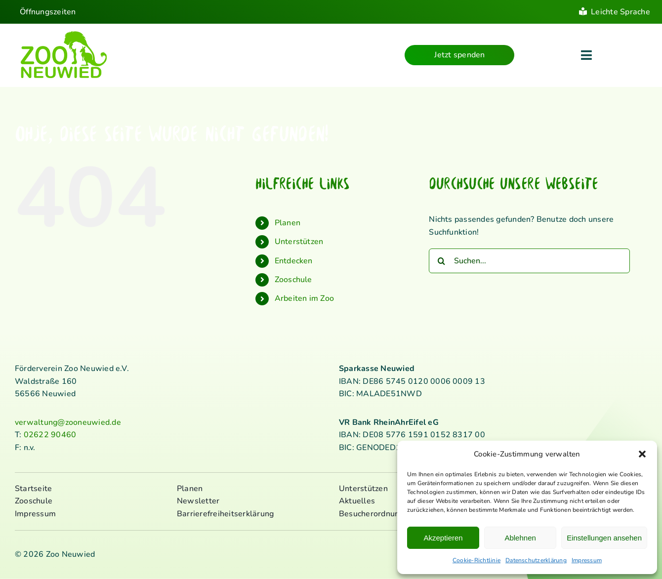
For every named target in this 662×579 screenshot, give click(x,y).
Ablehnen (520, 538)
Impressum (587, 560)
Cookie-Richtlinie (476, 560)
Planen (287, 222)
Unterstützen (299, 241)
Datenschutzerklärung (536, 560)
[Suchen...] (529, 260)
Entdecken (294, 260)
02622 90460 (50, 434)
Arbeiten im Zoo (304, 298)
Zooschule (293, 279)
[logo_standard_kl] (64, 34)
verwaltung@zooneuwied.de (68, 422)
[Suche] (441, 260)
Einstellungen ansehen (604, 538)
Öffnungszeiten (48, 11)
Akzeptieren (442, 538)
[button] (642, 454)
